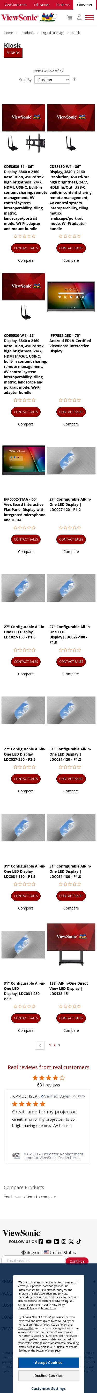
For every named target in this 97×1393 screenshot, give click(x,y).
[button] (26, 260)
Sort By (25, 79)
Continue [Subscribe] (77, 1261)
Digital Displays (53, 33)
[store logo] (28, 17)
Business (62, 5)
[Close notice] (77, 1281)
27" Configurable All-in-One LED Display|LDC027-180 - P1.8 (70, 634)
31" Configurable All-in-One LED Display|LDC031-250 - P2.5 (25, 991)
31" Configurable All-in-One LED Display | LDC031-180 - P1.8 (70, 871)
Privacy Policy (57, 1304)
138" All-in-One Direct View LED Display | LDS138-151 (68, 988)
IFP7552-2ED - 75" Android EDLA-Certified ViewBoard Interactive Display (70, 343)
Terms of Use (48, 1308)
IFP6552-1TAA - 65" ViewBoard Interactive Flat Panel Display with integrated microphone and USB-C (24, 509)
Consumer (84, 5)
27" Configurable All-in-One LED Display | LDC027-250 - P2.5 (25, 754)
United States (59, 1252)
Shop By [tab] (13, 53)
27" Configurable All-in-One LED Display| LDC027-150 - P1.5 (25, 631)
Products (28, 33)
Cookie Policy (26, 1308)
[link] (48, 1156)
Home (9, 33)
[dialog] (48, 1328)
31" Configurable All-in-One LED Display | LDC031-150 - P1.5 (25, 871)
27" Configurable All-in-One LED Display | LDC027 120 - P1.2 (70, 504)
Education (41, 5)
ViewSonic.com (15, 5)
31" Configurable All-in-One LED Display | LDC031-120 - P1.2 (70, 754)
